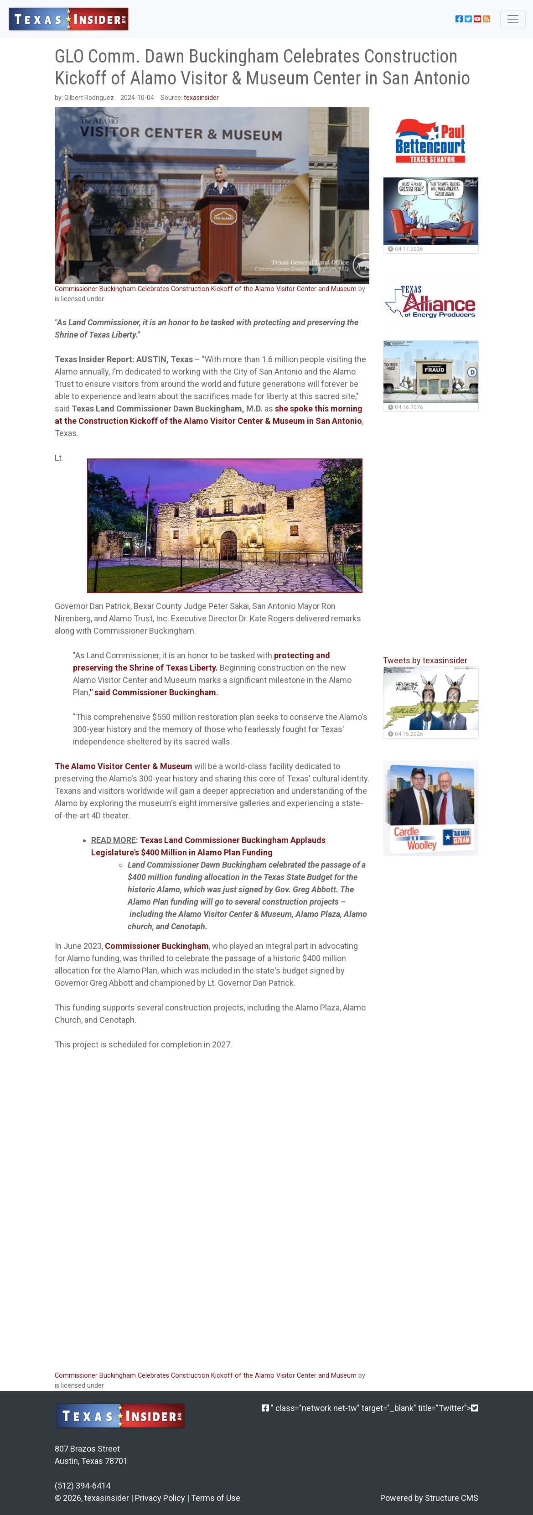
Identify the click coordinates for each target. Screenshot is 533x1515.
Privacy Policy (160, 1498)
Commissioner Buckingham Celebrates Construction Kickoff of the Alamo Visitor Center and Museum (206, 289)
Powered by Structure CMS (429, 1498)
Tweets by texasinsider (425, 660)
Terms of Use (215, 1498)
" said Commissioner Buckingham (153, 692)
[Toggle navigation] (513, 19)
